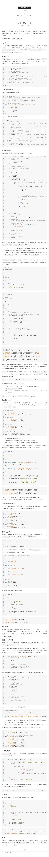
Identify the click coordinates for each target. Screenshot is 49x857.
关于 (31, 14)
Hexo (20, 854)
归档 (28, 14)
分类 (21, 14)
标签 (24, 14)
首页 (18, 14)
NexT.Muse (25, 854)
